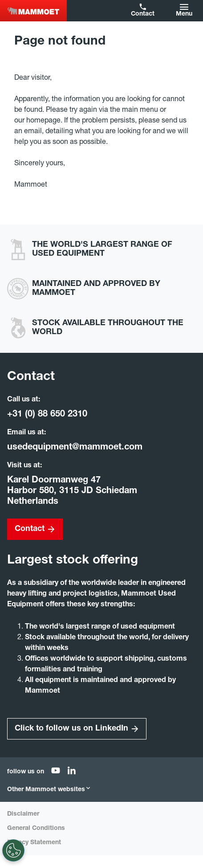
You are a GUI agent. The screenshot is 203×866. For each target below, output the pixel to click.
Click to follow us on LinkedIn (71, 729)
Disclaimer (23, 814)
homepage (43, 121)
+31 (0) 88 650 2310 (47, 414)
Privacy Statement (34, 843)
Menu (184, 14)
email (33, 131)
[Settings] (13, 850)
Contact (142, 14)
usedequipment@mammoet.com (74, 447)
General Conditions (36, 828)
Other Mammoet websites (49, 790)
